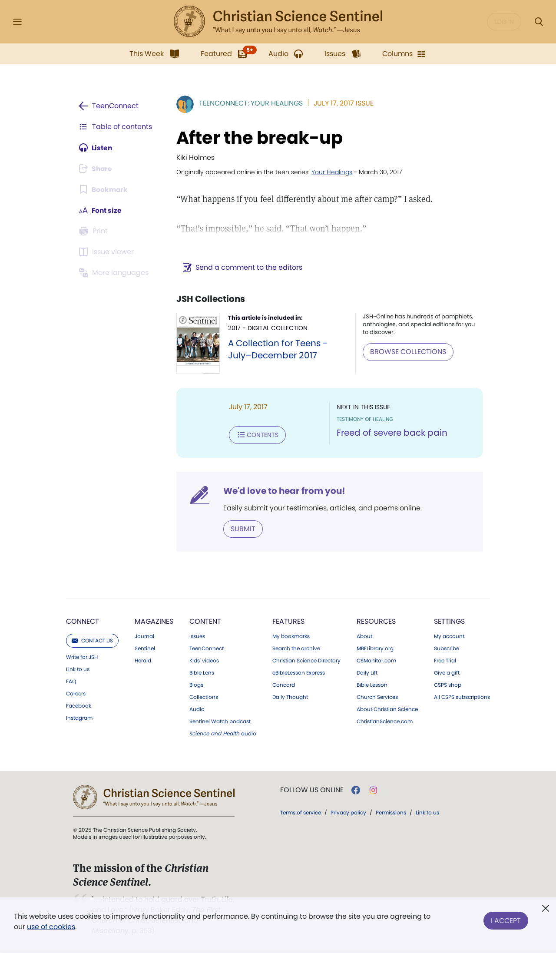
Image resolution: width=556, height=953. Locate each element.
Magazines (154, 621)
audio (222, 733)
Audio (197, 708)
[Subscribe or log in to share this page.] (97, 168)
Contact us (92, 640)
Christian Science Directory (306, 660)
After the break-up (258, 138)
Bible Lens (201, 672)
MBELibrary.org (375, 648)
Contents (256, 435)
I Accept (506, 920)
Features (288, 621)
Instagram (79, 717)
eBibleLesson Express (298, 672)
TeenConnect (206, 648)
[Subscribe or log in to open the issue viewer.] (107, 252)
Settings (449, 621)
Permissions (391, 812)
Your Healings (330, 172)
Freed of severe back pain (391, 433)
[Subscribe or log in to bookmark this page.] (104, 189)
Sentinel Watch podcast (220, 721)
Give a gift (447, 672)
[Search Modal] (538, 22)
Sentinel (145, 648)
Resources (376, 621)
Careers (76, 693)
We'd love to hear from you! (283, 490)
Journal (144, 636)
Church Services (377, 696)
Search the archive (296, 648)
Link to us (77, 669)
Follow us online (312, 789)
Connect (82, 621)
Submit (241, 528)
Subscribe (446, 648)
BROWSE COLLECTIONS (407, 352)
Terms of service (300, 812)
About (364, 636)
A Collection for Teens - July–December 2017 (276, 349)
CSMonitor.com (376, 660)
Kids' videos (204, 660)
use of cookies (51, 927)
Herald (143, 660)
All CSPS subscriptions (462, 696)
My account (449, 636)
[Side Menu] (17, 22)
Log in (504, 21)
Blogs (196, 684)
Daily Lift (367, 672)
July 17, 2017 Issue (342, 103)
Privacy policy (348, 812)
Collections (203, 696)
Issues (197, 636)
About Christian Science (387, 708)
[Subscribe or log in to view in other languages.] (115, 272)
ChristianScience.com (385, 721)
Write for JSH (82, 656)
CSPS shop (447, 684)
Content (205, 621)
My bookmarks (291, 636)
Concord (283, 684)
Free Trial (445, 660)
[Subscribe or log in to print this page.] (94, 231)
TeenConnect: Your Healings (249, 103)
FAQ (71, 681)
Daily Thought (290, 696)
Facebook (78, 705)
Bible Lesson (372, 684)
